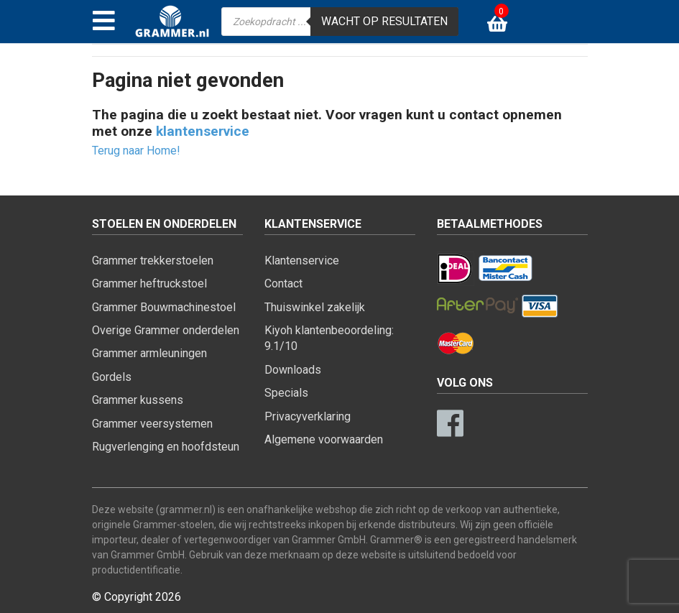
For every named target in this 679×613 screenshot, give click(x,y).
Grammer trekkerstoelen (152, 260)
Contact (283, 283)
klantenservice (202, 131)
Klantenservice (301, 260)
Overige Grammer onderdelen (165, 330)
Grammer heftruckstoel (149, 283)
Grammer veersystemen (152, 423)
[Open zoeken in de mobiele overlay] (339, 21)
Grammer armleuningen (149, 353)
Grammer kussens (137, 400)
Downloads (292, 370)
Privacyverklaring (307, 416)
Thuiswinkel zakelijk (314, 307)
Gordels (111, 377)
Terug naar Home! (136, 150)
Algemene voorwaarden (323, 439)
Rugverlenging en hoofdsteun (165, 446)
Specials (286, 393)
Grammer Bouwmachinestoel (164, 307)
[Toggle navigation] (104, 21)
